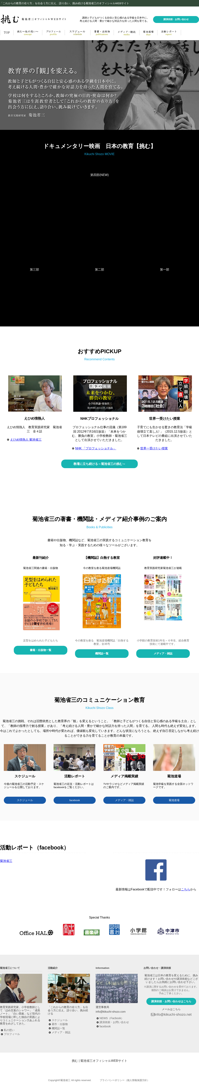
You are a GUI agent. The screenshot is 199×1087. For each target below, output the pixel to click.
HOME (6, 32)
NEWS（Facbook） (112, 1018)
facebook (74, 800)
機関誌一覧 (101, 653)
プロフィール (12, 1034)
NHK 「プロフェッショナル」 (95, 448)
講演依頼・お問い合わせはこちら (171, 1001)
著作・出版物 (60, 1024)
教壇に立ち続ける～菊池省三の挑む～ (99, 463)
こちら (185, 889)
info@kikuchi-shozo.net (173, 1014)
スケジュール (25, 800)
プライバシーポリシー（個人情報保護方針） (124, 1080)
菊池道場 (148, 32)
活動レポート (169, 32)
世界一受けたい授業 (154, 448)
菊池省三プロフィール (53, 32)
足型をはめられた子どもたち (40, 640)
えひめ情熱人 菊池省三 (26, 439)
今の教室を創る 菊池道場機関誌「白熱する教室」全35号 (102, 642)
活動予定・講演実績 (77, 32)
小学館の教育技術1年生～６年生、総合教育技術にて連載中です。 (163, 642)
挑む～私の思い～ (27, 32)
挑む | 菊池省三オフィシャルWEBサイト (99, 1060)
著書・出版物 (102, 32)
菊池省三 (6, 860)
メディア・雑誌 (126, 32)
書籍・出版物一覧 (40, 650)
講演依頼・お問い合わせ (176, 19)
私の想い (9, 1030)
